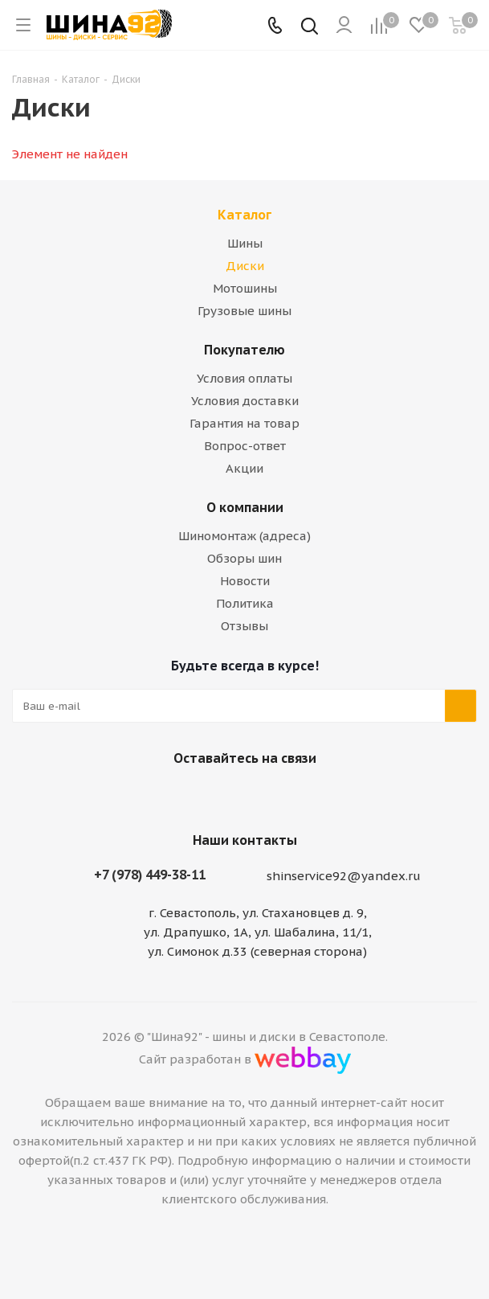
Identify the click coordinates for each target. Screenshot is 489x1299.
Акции (244, 468)
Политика (245, 603)
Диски (245, 265)
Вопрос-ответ (245, 445)
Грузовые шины (244, 310)
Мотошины (245, 288)
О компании (244, 507)
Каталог (244, 215)
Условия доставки (245, 400)
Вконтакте (221, 796)
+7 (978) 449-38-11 (150, 875)
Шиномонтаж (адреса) (244, 535)
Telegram (261, 796)
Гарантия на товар (244, 423)
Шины (245, 243)
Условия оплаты (244, 378)
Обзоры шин (244, 558)
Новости (245, 580)
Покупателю (244, 350)
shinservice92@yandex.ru (344, 875)
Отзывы (244, 625)
